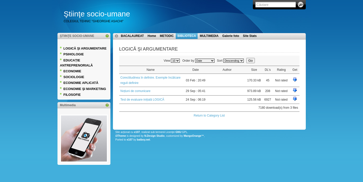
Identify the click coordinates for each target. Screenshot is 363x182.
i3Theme (120, 135)
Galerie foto (230, 36)
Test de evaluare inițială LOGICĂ (142, 99)
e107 (137, 132)
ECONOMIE (72, 71)
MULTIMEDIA (209, 36)
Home (152, 36)
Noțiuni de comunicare (135, 91)
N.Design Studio (154, 135)
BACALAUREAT (132, 36)
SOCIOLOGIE (74, 77)
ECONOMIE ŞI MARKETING (85, 89)
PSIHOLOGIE (74, 54)
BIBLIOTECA (186, 36)
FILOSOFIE (72, 95)
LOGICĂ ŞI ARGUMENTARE (85, 48)
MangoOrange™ (194, 135)
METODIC (167, 36)
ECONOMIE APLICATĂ (81, 83)
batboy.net (143, 139)
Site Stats (250, 36)
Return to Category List (209, 115)
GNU (178, 132)
